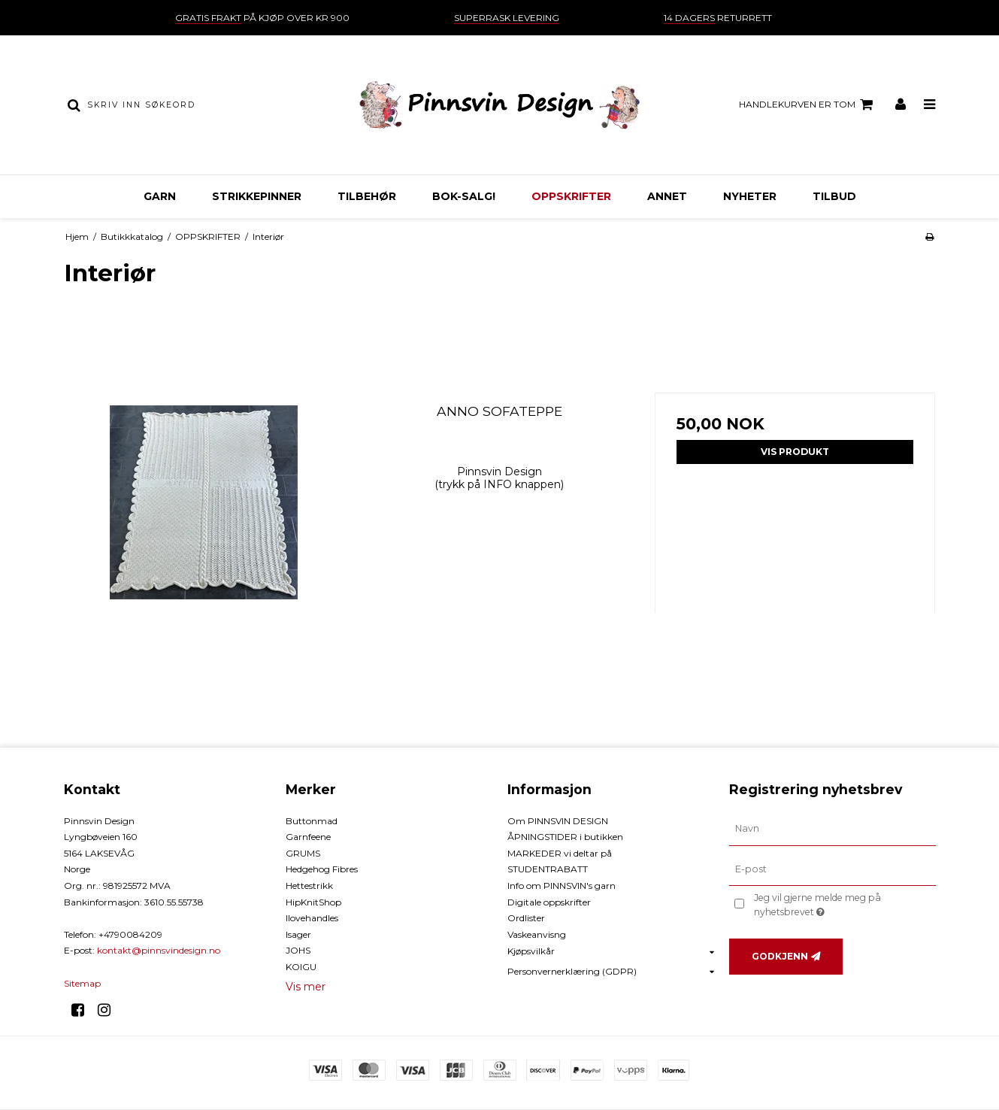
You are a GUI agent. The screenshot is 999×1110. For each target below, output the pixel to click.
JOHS (298, 950)
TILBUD (834, 196)
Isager (298, 934)
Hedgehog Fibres (322, 869)
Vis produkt (795, 451)
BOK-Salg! (463, 196)
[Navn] (832, 828)
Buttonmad (312, 820)
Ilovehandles (312, 917)
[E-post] (832, 868)
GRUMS (303, 853)
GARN (160, 196)
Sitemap (82, 983)
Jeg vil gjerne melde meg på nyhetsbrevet (843, 904)
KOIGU (301, 966)
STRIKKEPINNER (256, 196)
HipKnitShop (313, 902)
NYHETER (749, 196)
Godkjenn (780, 956)
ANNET (667, 196)
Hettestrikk (309, 885)
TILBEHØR (367, 196)
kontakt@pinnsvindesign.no (158, 950)
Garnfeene (308, 836)
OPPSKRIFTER (571, 196)
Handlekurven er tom (808, 104)
